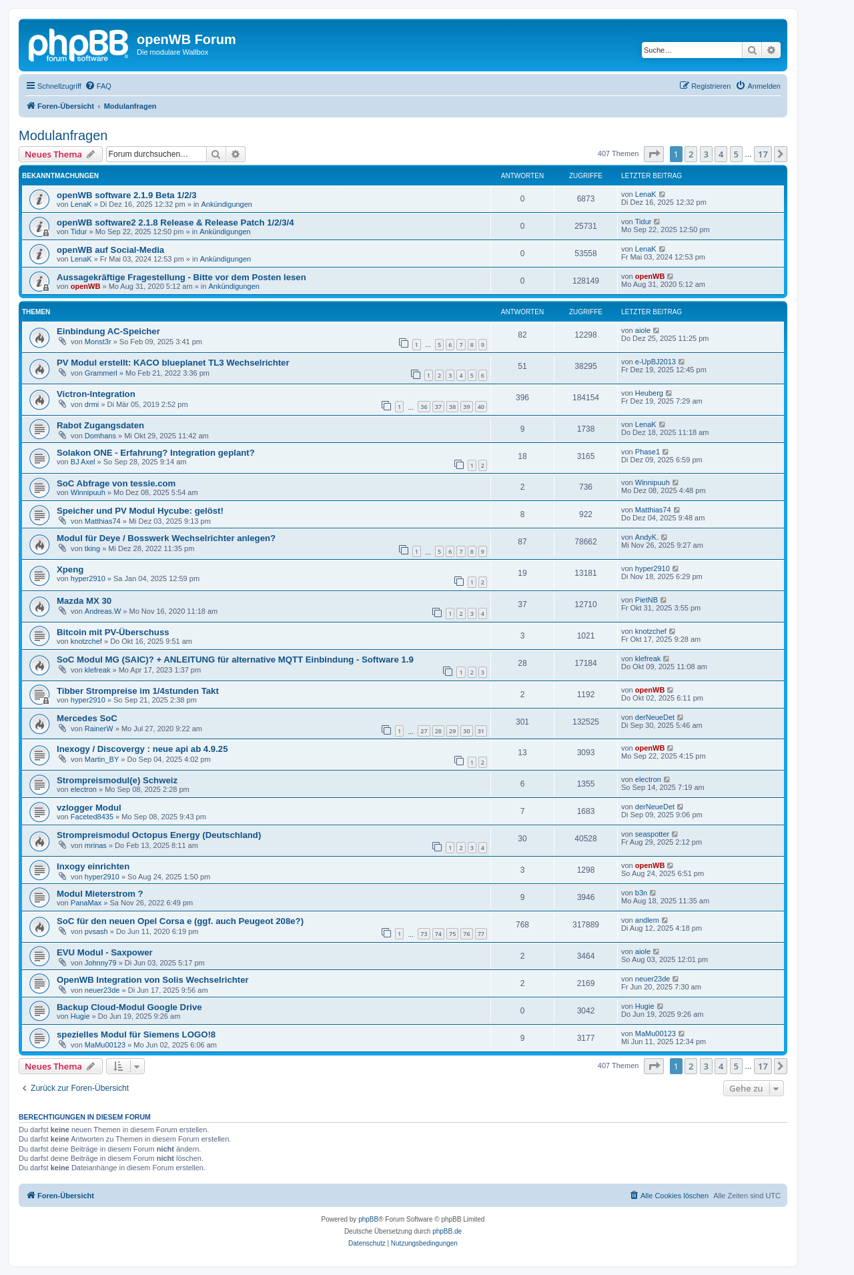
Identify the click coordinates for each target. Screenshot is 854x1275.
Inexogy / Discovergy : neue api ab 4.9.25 (142, 749)
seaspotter (652, 834)
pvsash (96, 931)
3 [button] (706, 154)
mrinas (96, 845)
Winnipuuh (88, 492)
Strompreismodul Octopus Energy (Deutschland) (159, 835)
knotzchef (86, 641)
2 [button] (691, 154)
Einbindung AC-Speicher (108, 331)
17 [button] (763, 154)
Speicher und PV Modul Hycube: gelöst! (140, 511)
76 (466, 933)
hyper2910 (88, 578)
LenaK (81, 204)
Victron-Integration (96, 394)
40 (481, 406)
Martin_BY (102, 759)
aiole (643, 330)
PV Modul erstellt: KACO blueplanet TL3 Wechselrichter (173, 363)
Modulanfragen (63, 135)
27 (423, 731)
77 (481, 933)
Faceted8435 (92, 817)
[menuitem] (98, 86)
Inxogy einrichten (93, 866)
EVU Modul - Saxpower (105, 952)
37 (438, 406)
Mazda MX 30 (84, 601)
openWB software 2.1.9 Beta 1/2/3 (127, 195)
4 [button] (721, 154)
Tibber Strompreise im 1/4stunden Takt (138, 691)
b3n (641, 893)
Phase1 (647, 452)
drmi (92, 404)
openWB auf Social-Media (110, 250)
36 (423, 406)
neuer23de (102, 990)
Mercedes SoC (87, 718)
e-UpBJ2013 (655, 362)
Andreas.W (103, 611)
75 (452, 933)
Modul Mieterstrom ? (100, 894)
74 (438, 933)
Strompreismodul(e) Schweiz (117, 780)
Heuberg (649, 393)
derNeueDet (655, 717)
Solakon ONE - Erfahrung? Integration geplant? (156, 453)
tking (92, 548)
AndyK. (647, 537)
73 (423, 933)
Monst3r (98, 342)
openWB (86, 286)
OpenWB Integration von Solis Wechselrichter (153, 980)
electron (84, 789)
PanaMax (86, 903)
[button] (654, 154)
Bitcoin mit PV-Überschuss (113, 632)
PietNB (646, 600)
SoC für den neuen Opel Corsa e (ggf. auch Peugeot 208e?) (180, 921)
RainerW (99, 729)
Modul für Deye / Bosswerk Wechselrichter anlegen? (166, 538)
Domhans (100, 436)
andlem (647, 920)
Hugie (80, 1016)
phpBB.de (447, 1231)
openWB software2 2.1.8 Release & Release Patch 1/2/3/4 (175, 223)
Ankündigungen (226, 204)
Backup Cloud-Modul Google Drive (129, 1007)
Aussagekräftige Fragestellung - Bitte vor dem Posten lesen (181, 277)
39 (466, 406)
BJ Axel (83, 462)
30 (466, 731)
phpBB (368, 1219)
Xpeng (70, 569)
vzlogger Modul (89, 808)
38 (452, 406)
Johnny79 (101, 963)
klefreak (98, 670)
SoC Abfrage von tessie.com (116, 483)
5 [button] (736, 154)
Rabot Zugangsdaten (100, 425)
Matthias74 (103, 521)
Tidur (79, 232)
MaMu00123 (105, 1045)
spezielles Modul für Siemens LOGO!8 (136, 1034)
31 (481, 731)
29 (452, 731)
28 (438, 731)
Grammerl (101, 373)
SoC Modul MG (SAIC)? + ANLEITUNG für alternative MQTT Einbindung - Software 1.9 (235, 660)
